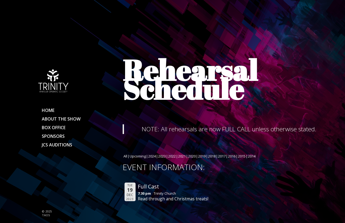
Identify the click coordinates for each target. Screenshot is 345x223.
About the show (61, 119)
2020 (192, 156)
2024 (152, 156)
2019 (202, 156)
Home (48, 110)
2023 (162, 156)
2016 (232, 156)
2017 (222, 156)
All (125, 156)
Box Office (53, 127)
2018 (212, 156)
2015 (242, 156)
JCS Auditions (57, 144)
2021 (182, 156)
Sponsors (53, 136)
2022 (172, 156)
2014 (252, 156)
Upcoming (138, 156)
